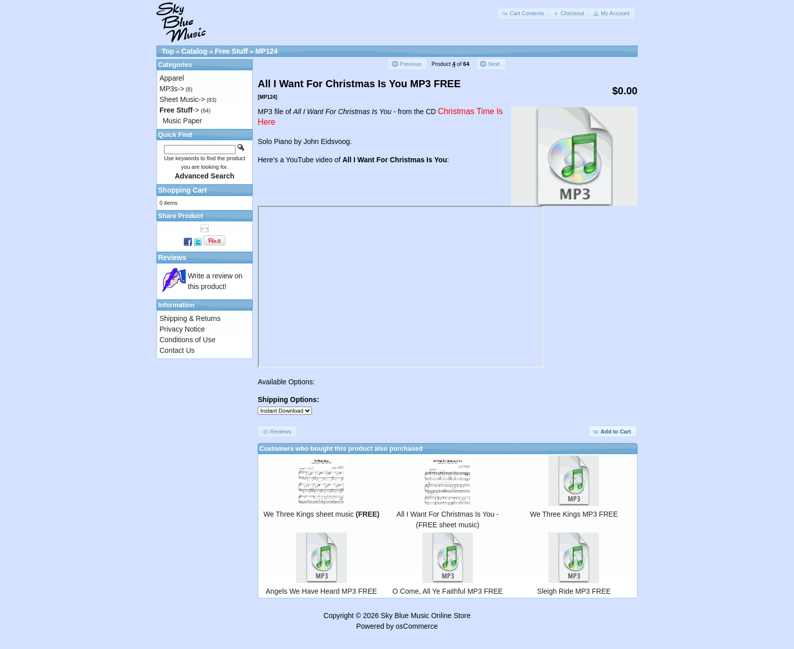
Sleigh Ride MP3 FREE (574, 591)
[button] (523, 13)
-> (179, 110)
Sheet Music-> (182, 99)
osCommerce (416, 626)
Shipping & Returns (190, 318)
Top (168, 51)
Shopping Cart (182, 190)
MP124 (266, 51)
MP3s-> (172, 89)
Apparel (172, 78)
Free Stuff (231, 51)
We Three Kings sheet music (321, 514)
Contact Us (177, 350)
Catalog (194, 51)
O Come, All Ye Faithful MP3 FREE (447, 591)
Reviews (172, 258)
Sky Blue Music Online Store (425, 615)
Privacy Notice (182, 329)
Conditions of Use (188, 340)
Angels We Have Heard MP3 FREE (321, 591)
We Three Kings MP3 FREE (574, 514)
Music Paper (182, 121)
